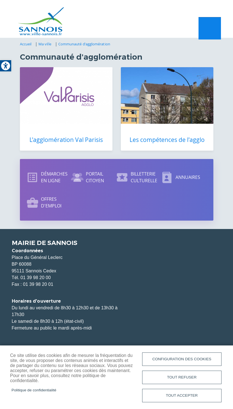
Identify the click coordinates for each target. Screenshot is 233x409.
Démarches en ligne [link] (54, 177)
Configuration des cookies (181, 359)
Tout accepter (182, 395)
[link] (5, 65)
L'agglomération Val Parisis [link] (66, 140)
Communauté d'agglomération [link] (84, 43)
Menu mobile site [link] (210, 28)
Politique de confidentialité (33, 390)
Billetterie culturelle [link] (144, 177)
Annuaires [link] (188, 177)
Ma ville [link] (44, 43)
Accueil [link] (26, 43)
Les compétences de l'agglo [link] (167, 140)
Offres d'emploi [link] (51, 202)
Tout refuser (182, 377)
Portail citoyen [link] (95, 177)
